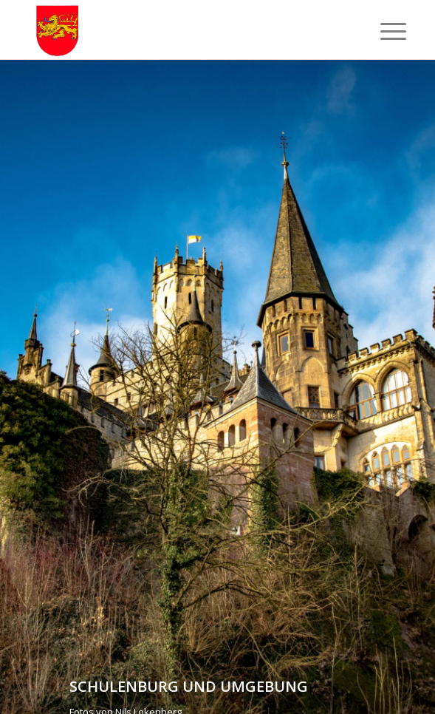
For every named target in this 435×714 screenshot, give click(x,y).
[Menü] (382, 31)
